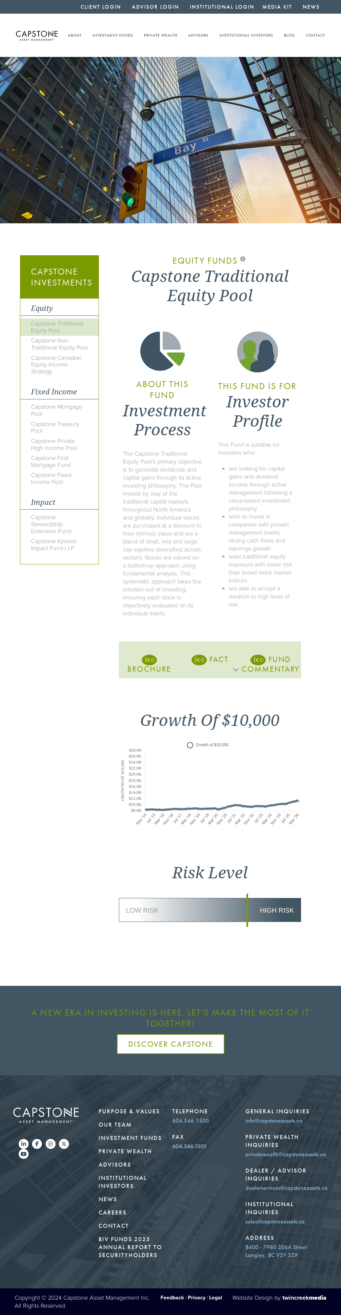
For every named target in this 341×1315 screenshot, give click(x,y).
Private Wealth (160, 35)
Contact (315, 35)
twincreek (304, 1297)
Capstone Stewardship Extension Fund (51, 524)
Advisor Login (155, 7)
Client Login (101, 7)
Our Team (115, 1124)
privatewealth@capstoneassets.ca (285, 1154)
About (75, 35)
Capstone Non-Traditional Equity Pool (59, 344)
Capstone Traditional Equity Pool (57, 327)
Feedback (172, 1297)
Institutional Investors (246, 35)
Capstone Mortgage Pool (56, 410)
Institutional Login (222, 7)
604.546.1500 (190, 1120)
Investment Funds (113, 35)
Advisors (198, 35)
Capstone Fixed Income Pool (51, 478)
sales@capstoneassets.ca (275, 1221)
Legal (215, 1297)
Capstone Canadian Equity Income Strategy (56, 364)
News (311, 7)
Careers (113, 1212)
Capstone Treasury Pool (55, 427)
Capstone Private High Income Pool (54, 444)
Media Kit (277, 7)
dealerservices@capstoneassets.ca (286, 1188)
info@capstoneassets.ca (273, 1120)
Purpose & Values (129, 1111)
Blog (289, 35)
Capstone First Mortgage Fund (51, 461)
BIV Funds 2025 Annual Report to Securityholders (130, 1247)
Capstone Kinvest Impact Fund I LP (53, 544)
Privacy (196, 1297)
